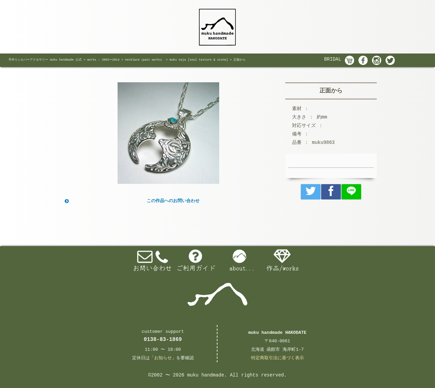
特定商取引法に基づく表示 (277, 358)
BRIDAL (332, 59)
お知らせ (163, 358)
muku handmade (205, 375)
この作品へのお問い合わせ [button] (131, 201)
